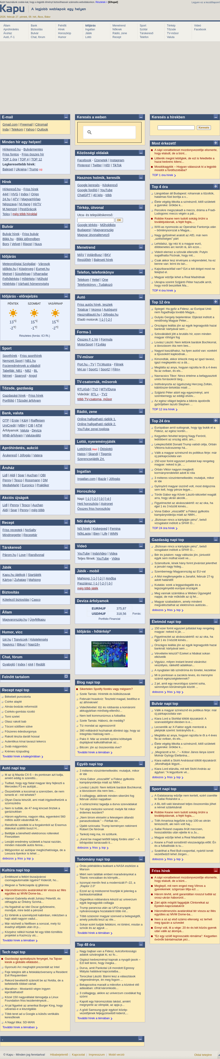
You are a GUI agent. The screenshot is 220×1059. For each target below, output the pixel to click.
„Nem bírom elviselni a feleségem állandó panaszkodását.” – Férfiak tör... (107, 819)
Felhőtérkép (10, 279)
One (105, 279)
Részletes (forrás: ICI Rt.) (34, 335)
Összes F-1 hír (87, 339)
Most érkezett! (164, 143)
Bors (5, 244)
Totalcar (82, 309)
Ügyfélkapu (38, 619)
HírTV (37, 204)
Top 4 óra (160, 187)
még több (37, 510)
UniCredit (9, 425)
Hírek (61, 29)
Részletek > (101, 2)
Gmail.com (10, 124)
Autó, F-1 (9, 37)
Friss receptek (12, 530)
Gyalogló (8, 664)
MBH (21, 425)
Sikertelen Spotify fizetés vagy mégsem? (106, 689)
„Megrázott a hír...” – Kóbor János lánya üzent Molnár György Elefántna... (184, 753)
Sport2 (105, 369)
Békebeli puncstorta (18, 696)
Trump (33, 169)
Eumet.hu (42, 269)
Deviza (37, 430)
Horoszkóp (64, 33)
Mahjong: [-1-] (87, 578)
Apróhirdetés (11, 29)
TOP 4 (24, 159)
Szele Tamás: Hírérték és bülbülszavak (105, 694)
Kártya (7, 580)
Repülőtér (84, 260)
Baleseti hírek (103, 260)
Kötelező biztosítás (15, 599)
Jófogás (25, 455)
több (108, 195)
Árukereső (9, 455)
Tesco (18, 480)
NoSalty (30, 530)
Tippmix (106, 454)
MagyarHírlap (30, 199)
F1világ (101, 344)
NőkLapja (84, 533)
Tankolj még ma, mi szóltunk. (98, 834)
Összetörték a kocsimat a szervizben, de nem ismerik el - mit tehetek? (34, 793)
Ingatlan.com (86, 479)
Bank (34, 25)
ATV (16, 199)
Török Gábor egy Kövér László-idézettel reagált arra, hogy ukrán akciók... (185, 496)
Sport (143, 25)
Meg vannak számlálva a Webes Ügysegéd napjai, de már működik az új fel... (182, 595)
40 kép (98, 195)
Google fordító (87, 190)
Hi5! (107, 165)
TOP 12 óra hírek (163, 409)
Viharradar (40, 274)
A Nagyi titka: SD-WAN (20, 1022)
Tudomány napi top (93, 859)
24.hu (6, 199)
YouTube (106, 190)
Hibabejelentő (59, 1054)
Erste (15, 420)
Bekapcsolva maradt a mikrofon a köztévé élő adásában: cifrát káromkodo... (109, 986)
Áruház (7, 33)
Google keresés (88, 185)
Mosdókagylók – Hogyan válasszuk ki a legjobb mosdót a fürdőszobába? (185, 168)
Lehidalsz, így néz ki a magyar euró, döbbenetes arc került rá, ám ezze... (178, 245)
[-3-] (101, 499)
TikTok (117, 165)
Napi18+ (34, 644)
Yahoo (30, 129)
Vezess (96, 309)
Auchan (32, 475)
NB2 (28, 370)
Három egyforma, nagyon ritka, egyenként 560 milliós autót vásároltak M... (35, 818)
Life (105, 533)
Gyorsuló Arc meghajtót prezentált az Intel (32, 967)
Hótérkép (8, 284)
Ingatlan (90, 29)
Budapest (84, 230)
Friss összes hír (33, 154)
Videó (197, 25)
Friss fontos (10, 154)
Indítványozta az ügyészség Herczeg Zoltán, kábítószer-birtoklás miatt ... (183, 385)
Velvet (16, 244)
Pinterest (83, 165)
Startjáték (34, 575)
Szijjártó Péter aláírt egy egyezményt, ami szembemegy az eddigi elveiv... (181, 394)
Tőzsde (171, 29)
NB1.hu (30, 361)
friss (20, 858)
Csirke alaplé (13, 701)
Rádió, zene (119, 33)
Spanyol (20, 375)
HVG (14, 194)
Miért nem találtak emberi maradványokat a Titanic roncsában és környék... (108, 876)
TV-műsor (173, 33)
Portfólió (8, 400)
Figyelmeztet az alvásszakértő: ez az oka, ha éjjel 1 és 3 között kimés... (183, 504)
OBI (43, 475)
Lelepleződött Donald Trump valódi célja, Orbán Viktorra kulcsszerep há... (185, 446)
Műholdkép (108, 225)
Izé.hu (6, 639)
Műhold (42, 279)
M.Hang (24, 204)
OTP (5, 420)
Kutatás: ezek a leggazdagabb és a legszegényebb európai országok (177, 586)
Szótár (144, 29)
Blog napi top (88, 682)
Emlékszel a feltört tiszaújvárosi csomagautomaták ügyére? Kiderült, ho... (32, 878)
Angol (33, 375)
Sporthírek (9, 356)
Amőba (111, 578)
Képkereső (110, 185)
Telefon (144, 37)
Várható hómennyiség (33, 284)
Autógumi (110, 309)
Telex (6, 214)
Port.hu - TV (85, 364)
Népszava (9, 204)
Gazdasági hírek (14, 395)
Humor (62, 37)
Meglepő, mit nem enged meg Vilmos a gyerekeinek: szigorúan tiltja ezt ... (179, 887)
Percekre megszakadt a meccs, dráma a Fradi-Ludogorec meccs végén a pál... (185, 211)
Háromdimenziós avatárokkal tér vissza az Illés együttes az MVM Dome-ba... (35, 891)
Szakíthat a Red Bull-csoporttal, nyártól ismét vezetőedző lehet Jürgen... (183, 852)
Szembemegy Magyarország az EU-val (179, 571)
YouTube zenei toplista (93, 429)
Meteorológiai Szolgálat (19, 264)
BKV (107, 255)
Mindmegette (11, 535)
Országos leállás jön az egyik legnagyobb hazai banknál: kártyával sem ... (185, 327)
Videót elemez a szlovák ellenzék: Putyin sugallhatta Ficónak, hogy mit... (181, 253)
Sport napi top (164, 789)
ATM (39, 425)
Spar (21, 475)
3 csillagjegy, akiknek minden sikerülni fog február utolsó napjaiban (107, 797)
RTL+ (95, 394)
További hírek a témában (18, 940)
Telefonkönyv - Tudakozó (94, 284)
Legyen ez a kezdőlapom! (206, 2)
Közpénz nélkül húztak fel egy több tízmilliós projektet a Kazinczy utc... (33, 933)
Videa (113, 553)
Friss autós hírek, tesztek (95, 304)
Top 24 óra (161, 421)
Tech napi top (13, 952)
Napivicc (8, 644)
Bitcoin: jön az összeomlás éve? (101, 747)
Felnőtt (62, 25)
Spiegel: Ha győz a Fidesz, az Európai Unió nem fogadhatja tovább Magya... (182, 310)
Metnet (7, 274)
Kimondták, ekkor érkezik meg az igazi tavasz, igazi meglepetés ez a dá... (184, 360)
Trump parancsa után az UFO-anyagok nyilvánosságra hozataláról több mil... (105, 909)
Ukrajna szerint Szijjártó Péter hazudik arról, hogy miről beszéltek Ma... (183, 283)
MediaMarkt (10, 485)
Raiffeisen (38, 420)
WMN (114, 533)
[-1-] (102, 319)
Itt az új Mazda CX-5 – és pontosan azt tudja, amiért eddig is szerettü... (34, 776)
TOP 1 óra (9, 159)
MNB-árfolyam (12, 435)
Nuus (38, 244)
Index (24, 194)
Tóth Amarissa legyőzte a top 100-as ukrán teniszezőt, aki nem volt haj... (182, 822)
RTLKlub (83, 389)
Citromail (41, 124)
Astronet (107, 504)
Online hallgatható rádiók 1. (96, 419)
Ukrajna (21, 169)
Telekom (17, 129)
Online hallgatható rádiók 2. (96, 424)
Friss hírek (31, 189)
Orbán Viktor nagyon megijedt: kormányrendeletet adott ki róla (174, 471)
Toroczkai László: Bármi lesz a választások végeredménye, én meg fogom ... (107, 978)
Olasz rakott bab (15, 721)
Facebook (200, 29)
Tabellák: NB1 (12, 370)
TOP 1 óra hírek (162, 175)
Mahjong (35, 580)
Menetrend (118, 25)
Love (22, 555)
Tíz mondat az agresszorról (97, 725)
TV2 (95, 389)
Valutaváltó (33, 435)
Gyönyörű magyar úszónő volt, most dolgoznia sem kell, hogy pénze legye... (184, 487)
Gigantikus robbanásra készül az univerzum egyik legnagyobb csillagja (108, 901)
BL (36, 370)
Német (7, 375)
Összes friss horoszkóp (93, 508)
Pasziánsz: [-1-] (88, 583)
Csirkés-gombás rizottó (20, 711)
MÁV (80, 255)
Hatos (81, 454)
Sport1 (93, 369)
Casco (36, 599)
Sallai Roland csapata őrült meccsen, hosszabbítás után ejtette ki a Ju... (178, 830)
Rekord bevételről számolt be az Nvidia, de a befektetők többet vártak (34, 982)
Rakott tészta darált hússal (22, 736)
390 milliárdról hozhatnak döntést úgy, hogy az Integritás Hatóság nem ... (110, 732)
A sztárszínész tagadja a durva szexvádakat (108, 804)
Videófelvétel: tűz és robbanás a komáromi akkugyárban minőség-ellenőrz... (107, 709)
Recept (116, 37)
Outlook (42, 129)
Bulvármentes (33, 149)
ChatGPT (83, 195)
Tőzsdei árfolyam (29, 400)
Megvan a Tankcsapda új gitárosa (27, 885)
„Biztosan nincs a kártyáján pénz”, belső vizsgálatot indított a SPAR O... (180, 521)
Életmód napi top (166, 622)
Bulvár (35, 33)
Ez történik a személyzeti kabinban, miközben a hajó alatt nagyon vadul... (36, 917)
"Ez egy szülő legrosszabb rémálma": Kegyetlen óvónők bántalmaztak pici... (185, 937)
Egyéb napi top (90, 764)
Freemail (26, 124)
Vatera (37, 455)
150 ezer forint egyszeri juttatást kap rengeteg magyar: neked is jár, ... (184, 462)
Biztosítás (37, 29)
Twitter (97, 165)
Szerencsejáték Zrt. (91, 459)
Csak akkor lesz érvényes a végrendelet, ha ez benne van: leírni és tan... (185, 262)
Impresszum (97, 1054)
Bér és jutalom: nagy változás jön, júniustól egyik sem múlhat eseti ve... (182, 556)
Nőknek (117, 29)
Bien (96, 533)
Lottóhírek (84, 449)
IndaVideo (99, 553)
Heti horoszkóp (87, 504)
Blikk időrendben (28, 239)
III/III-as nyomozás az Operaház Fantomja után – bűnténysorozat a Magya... (185, 228)
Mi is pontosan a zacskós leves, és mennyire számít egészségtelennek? (183, 676)
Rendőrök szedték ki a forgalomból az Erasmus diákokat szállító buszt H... (35, 826)
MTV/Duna (108, 389)
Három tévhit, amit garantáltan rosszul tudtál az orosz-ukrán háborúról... (185, 895)
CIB (30, 425)
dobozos (8, 858)
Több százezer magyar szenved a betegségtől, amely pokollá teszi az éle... (110, 917)
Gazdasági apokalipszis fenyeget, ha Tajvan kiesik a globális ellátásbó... (33, 960)
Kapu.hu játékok (13, 575)
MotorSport (85, 344)
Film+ (116, 369)
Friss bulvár (30, 234)
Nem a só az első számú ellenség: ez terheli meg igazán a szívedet (183, 921)
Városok (44, 264)
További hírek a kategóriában (21, 756)
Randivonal (36, 555)
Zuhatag (20, 580)
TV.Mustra (104, 364)
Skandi (93, 454)
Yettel (96, 279)
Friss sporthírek (31, 356)
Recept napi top (15, 690)
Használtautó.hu (88, 314)
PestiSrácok (28, 209)
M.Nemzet (9, 209)
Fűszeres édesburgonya (20, 731)
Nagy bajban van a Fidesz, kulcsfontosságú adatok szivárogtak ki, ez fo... (108, 952)
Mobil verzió (116, 1054)
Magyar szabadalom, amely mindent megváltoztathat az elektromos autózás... (181, 603)
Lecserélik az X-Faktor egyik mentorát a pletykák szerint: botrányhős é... (180, 728)
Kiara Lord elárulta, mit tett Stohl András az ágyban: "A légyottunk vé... (182, 770)
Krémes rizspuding (17, 751)
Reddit (40, 664)
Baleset (7, 169)
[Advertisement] (110, 78)
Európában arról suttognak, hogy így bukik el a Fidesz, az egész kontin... (184, 429)
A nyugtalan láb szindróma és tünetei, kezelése (185, 670)
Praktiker (43, 485)
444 (30, 664)
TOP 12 (36, 159)
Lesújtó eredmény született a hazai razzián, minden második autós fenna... (33, 843)
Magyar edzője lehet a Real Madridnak (179, 277)
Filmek (118, 364)
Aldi (12, 475)
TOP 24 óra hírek (163, 528)
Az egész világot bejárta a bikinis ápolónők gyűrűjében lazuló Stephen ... (182, 402)
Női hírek (83, 528)
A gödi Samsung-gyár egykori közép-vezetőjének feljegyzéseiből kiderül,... (104, 1011)
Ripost (27, 244)
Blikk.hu (8, 239)
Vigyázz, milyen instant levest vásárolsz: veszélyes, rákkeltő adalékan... (180, 663)
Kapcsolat (78, 1054)
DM (45, 480)
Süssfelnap (22, 274)
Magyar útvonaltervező (93, 235)
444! (5, 194)
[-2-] (109, 319)
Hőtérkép (28, 279)
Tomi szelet (12, 716)
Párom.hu (9, 555)
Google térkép (87, 225)
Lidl (4, 475)
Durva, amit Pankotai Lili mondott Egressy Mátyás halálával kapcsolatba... (107, 969)
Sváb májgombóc (16, 746)
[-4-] (108, 499)
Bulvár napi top (165, 704)
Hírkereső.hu (11, 149)
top (29, 858)
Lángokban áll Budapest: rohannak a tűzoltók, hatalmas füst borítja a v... (184, 195)
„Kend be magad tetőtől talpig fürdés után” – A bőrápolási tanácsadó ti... (110, 840)
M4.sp (81, 369)
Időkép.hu (9, 269)
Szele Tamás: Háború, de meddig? (102, 720)
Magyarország (103, 230)
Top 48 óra (86, 945)
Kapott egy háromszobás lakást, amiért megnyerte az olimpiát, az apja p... (105, 1003)
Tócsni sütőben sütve (19, 726)
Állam (6, 25)
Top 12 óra (161, 302)
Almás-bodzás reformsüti (21, 706)
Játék (88, 33)
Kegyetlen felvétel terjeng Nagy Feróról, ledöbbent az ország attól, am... (180, 437)
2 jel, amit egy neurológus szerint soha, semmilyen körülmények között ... (179, 685)
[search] (109, 132)
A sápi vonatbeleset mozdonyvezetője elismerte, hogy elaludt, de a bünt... (186, 151)
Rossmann (32, 480)
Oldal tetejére (203, 1055)
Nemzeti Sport (12, 361)
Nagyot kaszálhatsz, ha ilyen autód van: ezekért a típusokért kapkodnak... (185, 352)
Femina (115, 528)
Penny (7, 480)
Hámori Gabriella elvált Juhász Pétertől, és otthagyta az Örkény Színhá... (33, 900)
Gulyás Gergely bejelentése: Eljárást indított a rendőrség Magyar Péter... (184, 318)
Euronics (28, 485)
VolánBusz (94, 255)
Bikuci (21, 644)
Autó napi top (13, 768)
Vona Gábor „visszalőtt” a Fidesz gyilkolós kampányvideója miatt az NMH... (107, 780)
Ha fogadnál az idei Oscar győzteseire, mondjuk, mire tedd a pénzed (30, 908)
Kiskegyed (100, 528)
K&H (25, 420)
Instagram (117, 160)
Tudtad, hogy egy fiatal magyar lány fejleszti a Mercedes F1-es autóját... (34, 784)
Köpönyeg (26, 269)
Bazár (102, 479)
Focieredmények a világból (21, 365)
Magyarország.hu (14, 619)
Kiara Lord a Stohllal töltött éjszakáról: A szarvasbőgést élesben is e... (180, 720)
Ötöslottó (106, 449)
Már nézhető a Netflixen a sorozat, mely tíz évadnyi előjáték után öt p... (33, 925)
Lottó (88, 37)
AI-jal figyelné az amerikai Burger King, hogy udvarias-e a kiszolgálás (34, 1007)
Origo (35, 194)
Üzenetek (101, 160)
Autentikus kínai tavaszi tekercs (25, 741)
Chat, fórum (38, 37)
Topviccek (20, 639)
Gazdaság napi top (168, 540)
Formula (106, 339)
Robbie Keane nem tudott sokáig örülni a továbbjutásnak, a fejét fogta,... (181, 220)
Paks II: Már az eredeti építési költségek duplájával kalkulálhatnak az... (106, 740)
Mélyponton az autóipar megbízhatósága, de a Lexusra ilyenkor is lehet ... (35, 851)
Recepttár (30, 535)
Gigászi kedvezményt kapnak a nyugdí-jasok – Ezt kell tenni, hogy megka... (110, 961)
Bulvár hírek (11, 234)
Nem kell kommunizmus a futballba (102, 715)
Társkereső (146, 33)
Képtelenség (39, 639)
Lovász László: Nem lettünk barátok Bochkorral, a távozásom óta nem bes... (111, 789)
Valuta (170, 37)
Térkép (171, 25)
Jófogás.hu (111, 314)
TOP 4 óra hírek (162, 290)
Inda (5, 129)
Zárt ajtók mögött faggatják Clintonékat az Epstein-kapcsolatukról (181, 904)
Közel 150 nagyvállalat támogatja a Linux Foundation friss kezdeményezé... (31, 998)
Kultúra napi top (16, 870)
